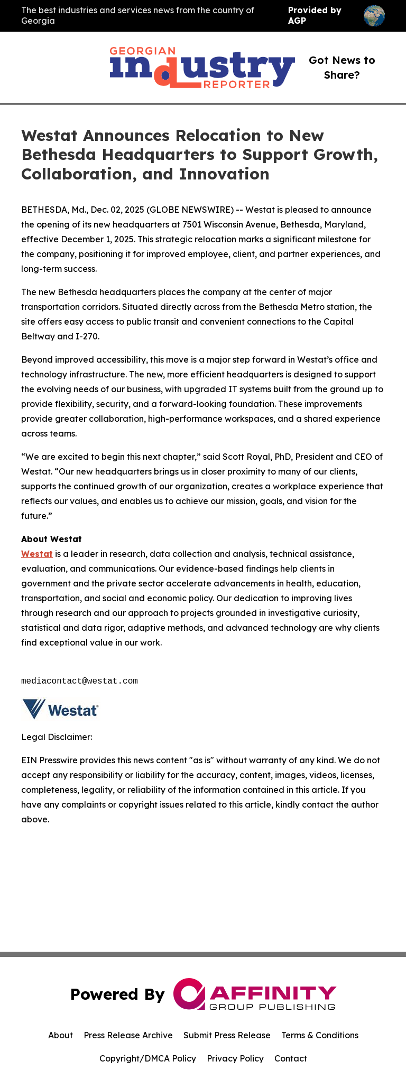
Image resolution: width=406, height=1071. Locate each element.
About (60, 1035)
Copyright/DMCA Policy (147, 1058)
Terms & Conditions (319, 1035)
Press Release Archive (128, 1035)
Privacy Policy (235, 1058)
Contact (290, 1058)
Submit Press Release (227, 1035)
